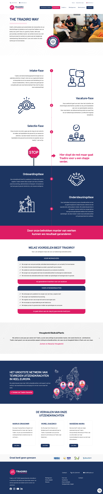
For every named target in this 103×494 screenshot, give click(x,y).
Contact (90, 7)
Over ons (64, 478)
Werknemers (81, 7)
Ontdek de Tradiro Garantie (21, 392)
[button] (89, 2)
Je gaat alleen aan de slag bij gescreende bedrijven (51, 311)
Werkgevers (72, 7)
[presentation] (4, 338)
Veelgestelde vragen (80, 2)
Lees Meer (16, 445)
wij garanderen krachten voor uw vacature (51, 282)
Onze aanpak (49, 480)
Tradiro (63, 7)
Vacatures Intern (46, 7)
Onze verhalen (66, 482)
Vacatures (56, 7)
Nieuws (73, 2)
